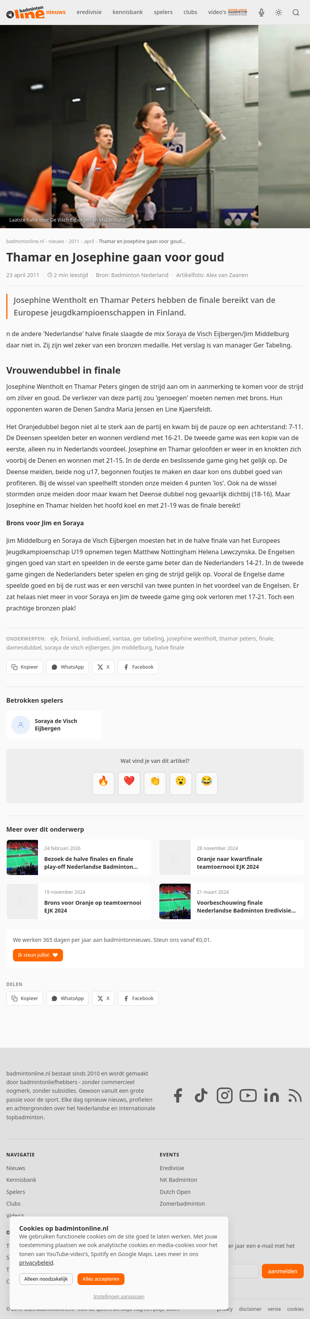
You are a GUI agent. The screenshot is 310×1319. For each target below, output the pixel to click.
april (89, 241)
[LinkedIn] (271, 1095)
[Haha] (206, 783)
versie (274, 1309)
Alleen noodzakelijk (46, 1279)
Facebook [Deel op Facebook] (138, 667)
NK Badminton (178, 1179)
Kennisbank (21, 1179)
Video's (15, 1215)
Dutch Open (175, 1192)
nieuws (56, 12)
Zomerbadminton (182, 1203)
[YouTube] (248, 1095)
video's (217, 12)
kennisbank (128, 12)
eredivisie (89, 12)
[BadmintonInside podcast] (261, 12)
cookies (295, 1309)
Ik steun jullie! (38, 955)
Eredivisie (172, 1168)
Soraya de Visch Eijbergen (204, 333)
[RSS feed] (295, 1095)
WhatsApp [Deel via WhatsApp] (67, 667)
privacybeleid (36, 1262)
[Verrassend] (180, 783)
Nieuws (15, 1168)
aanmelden (282, 1271)
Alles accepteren (101, 1279)
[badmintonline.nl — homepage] (25, 12)
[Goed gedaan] (155, 783)
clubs (190, 12)
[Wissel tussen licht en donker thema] (279, 12)
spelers (163, 12)
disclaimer (250, 1309)
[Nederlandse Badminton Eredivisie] (237, 12)
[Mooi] (129, 783)
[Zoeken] (296, 12)
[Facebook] (177, 1095)
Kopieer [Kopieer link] (24, 667)
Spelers (15, 1192)
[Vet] (103, 783)
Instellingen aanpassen (119, 1296)
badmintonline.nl (25, 241)
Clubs (13, 1203)
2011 (74, 241)
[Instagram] (224, 1095)
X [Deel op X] (103, 667)
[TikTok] (201, 1095)
